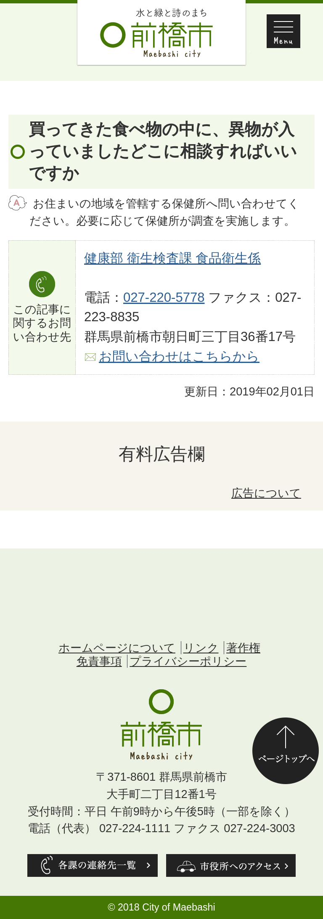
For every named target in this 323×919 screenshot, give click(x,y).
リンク (201, 647)
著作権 (243, 647)
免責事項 (99, 661)
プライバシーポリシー (188, 661)
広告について (266, 493)
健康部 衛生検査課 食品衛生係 (172, 258)
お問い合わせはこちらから (179, 356)
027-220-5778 (164, 297)
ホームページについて (116, 647)
